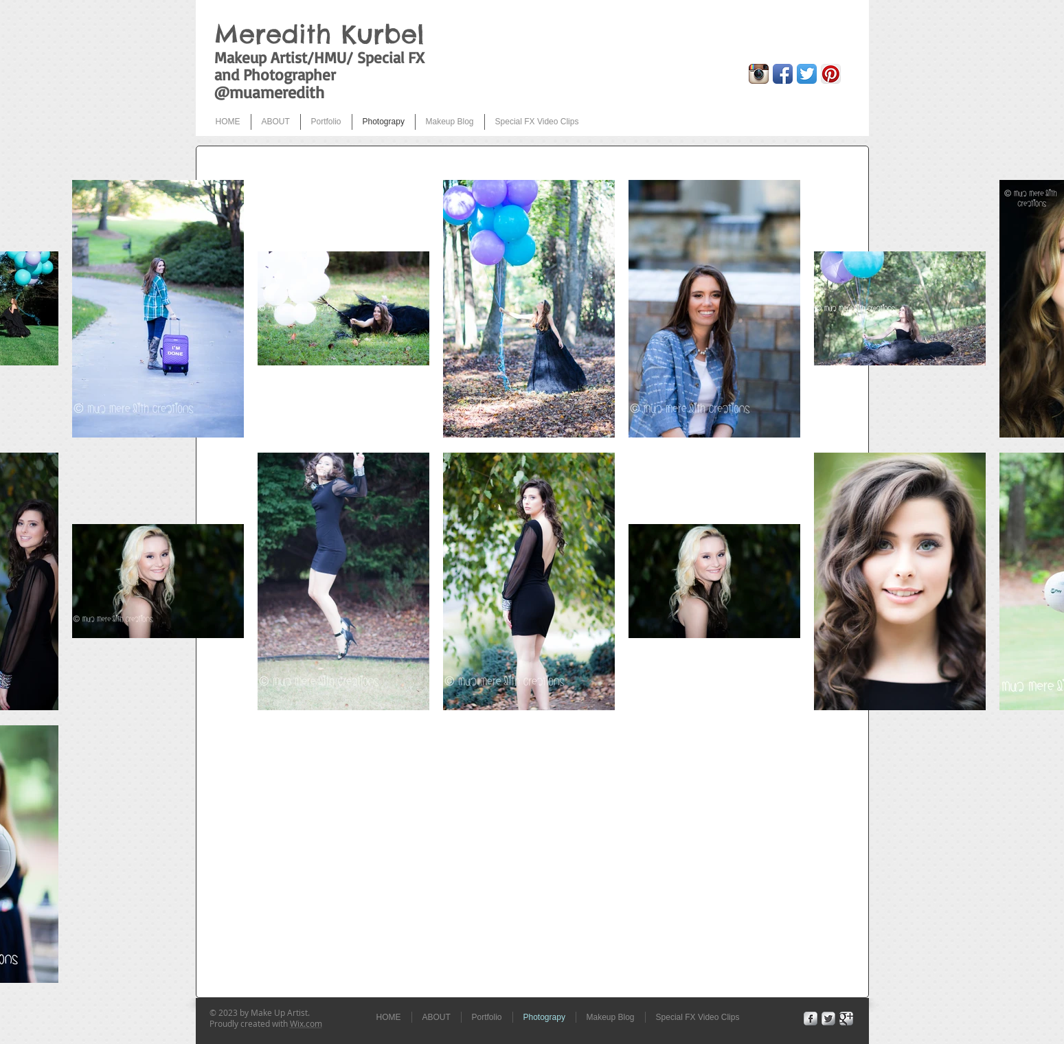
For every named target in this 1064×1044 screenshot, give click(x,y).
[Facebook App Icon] (783, 74)
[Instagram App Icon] (759, 74)
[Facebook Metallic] (810, 1018)
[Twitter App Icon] (807, 74)
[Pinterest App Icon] (831, 74)
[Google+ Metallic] (846, 1018)
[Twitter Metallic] (828, 1018)
